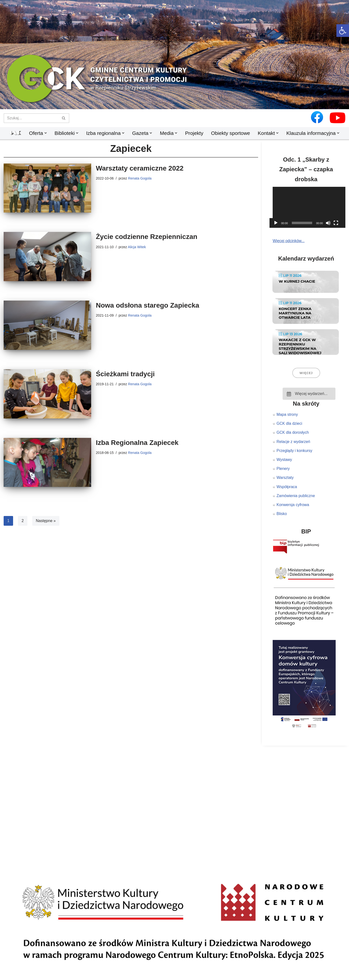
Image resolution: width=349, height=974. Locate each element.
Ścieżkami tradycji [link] (125, 374)
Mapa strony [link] (287, 414)
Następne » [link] (46, 521)
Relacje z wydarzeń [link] (293, 442)
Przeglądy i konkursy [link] (294, 451)
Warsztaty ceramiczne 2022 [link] (140, 168)
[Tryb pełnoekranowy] (335, 223)
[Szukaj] (31, 118)
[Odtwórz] (275, 223)
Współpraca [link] (287, 487)
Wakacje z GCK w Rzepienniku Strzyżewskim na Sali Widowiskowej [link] (300, 346)
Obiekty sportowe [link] (230, 133)
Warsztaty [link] (285, 477)
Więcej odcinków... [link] (289, 241)
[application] (309, 207)
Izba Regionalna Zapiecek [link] (137, 442)
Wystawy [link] (284, 460)
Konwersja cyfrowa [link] (293, 505)
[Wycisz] (328, 223)
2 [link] (23, 521)
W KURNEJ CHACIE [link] (297, 281)
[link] (342, 30)
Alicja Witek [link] (137, 247)
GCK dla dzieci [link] (289, 423)
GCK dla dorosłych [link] (293, 432)
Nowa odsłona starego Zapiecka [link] (147, 305)
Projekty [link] (194, 133)
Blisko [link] (282, 514)
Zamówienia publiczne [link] (296, 496)
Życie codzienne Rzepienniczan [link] (147, 236)
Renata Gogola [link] (139, 178)
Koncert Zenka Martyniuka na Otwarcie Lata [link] (295, 313)
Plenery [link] (283, 469)
